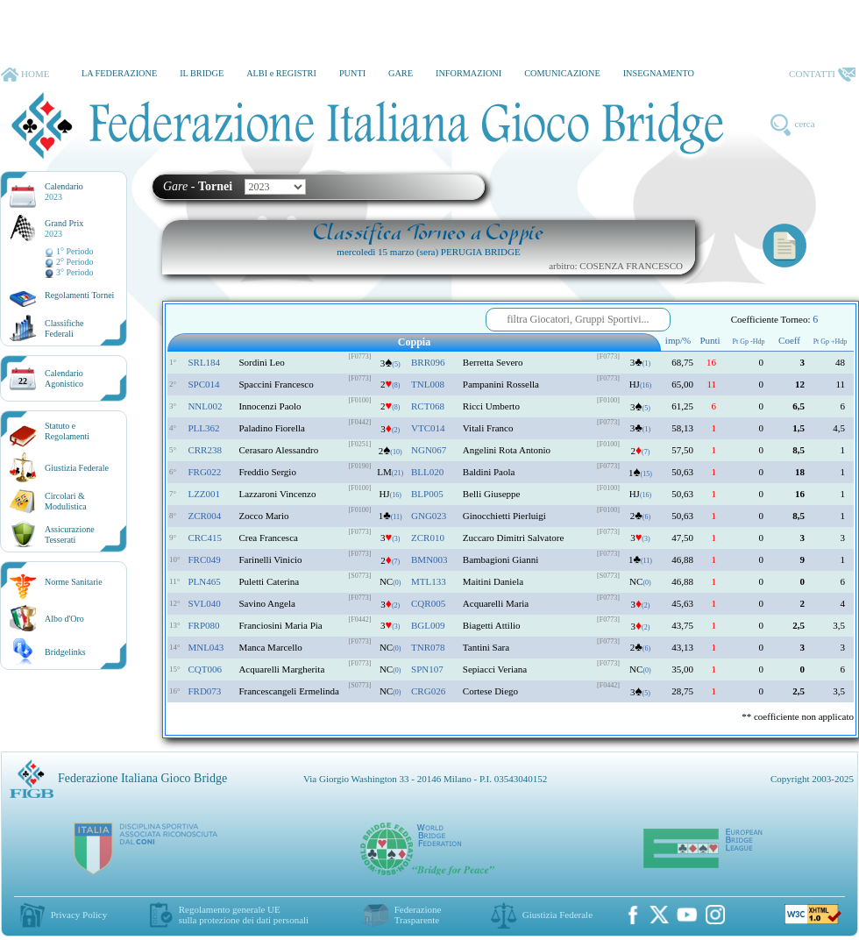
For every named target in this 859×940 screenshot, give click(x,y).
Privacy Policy (79, 914)
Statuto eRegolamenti (67, 431)
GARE (400, 73)
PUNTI (352, 73)
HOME (25, 74)
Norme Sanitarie (74, 582)
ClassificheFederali (64, 328)
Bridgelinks (65, 652)
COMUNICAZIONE (562, 73)
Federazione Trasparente (418, 914)
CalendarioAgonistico (64, 378)
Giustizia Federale (77, 468)
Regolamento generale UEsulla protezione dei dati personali (244, 914)
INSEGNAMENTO (658, 73)
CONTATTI (822, 74)
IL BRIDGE (202, 73)
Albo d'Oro (64, 618)
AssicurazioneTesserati (70, 534)
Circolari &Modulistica (66, 501)
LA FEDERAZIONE (119, 73)
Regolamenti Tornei (79, 295)
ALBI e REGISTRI (281, 73)
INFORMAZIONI (468, 73)
